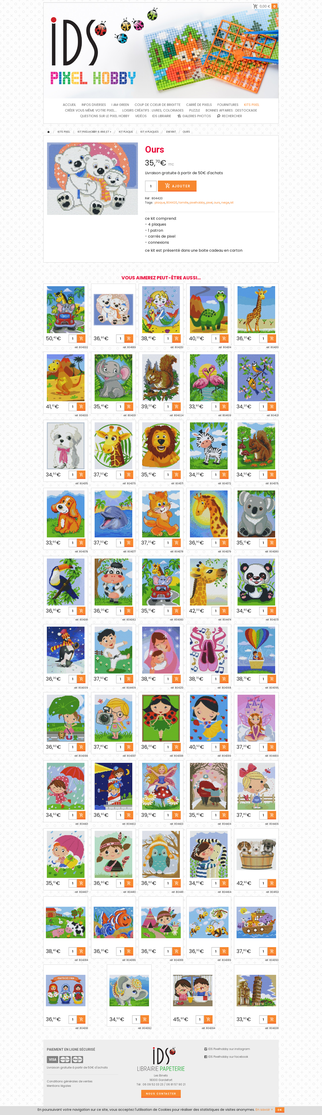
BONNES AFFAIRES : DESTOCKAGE (231, 110)
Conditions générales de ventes (70, 1081)
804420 (171, 202)
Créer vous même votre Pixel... (91, 110)
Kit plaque (126, 132)
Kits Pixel (251, 104)
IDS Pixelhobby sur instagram (227, 1049)
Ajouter (177, 186)
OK (280, 1109)
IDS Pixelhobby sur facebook (226, 1057)
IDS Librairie (161, 116)
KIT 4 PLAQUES (150, 132)
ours (217, 202)
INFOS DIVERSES (94, 104)
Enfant (171, 132)
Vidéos (141, 116)
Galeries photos (194, 116)
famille (183, 202)
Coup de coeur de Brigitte (158, 104)
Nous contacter (161, 1093)
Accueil (69, 104)
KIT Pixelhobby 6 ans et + (94, 132)
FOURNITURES (227, 104)
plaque (160, 202)
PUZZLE (194, 110)
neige (225, 202)
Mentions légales (59, 1086)
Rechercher (229, 116)
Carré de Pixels (199, 104)
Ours (186, 132)
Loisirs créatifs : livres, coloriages (153, 110)
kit (231, 202)
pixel (209, 202)
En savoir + (264, 1109)
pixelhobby (197, 202)
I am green (120, 104)
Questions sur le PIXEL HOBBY (104, 116)
